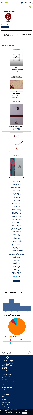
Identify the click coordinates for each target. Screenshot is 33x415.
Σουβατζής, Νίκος (16, 264)
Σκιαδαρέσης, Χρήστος (16, 262)
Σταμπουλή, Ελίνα (16, 266)
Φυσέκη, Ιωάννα (16, 273)
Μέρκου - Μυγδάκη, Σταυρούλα (16, 240)
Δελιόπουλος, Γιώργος (16, 203)
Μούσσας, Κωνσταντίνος (16, 243)
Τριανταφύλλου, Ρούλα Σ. (16, 100)
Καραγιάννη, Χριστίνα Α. (16, 223)
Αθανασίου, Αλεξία (17, 184)
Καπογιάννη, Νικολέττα (16, 222)
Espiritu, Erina (16, 180)
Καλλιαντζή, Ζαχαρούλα (16, 218)
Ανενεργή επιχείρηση (5, 28)
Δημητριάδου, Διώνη (16, 206)
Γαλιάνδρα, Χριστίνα (16, 95)
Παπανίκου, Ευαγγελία (16, 251)
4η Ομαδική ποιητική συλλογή (16, 151)
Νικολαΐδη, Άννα (16, 247)
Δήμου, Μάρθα (17, 207)
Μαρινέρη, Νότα (16, 237)
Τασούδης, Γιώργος (16, 269)
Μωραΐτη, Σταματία (16, 245)
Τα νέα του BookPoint (6, 402)
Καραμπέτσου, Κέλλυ (16, 225)
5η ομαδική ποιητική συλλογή (16, 126)
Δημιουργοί (4, 389)
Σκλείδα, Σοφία (16, 263)
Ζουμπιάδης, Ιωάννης (16, 212)
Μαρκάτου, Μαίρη (16, 238)
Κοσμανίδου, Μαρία (16, 228)
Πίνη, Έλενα (16, 259)
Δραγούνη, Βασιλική (16, 210)
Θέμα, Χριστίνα (16, 215)
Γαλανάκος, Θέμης (16, 191)
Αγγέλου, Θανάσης (16, 181)
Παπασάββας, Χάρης (16, 253)
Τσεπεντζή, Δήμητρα (16, 272)
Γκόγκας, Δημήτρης (16, 97)
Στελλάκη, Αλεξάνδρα (16, 267)
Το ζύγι (16, 67)
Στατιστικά (4, 396)
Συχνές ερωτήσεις (6, 376)
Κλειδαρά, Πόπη (16, 226)
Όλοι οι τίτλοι (5, 26)
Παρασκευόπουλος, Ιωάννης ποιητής (16, 254)
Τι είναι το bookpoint (6, 374)
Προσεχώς (4, 406)
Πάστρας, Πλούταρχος (16, 256)
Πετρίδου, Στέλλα (16, 257)
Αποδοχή (24, 412)
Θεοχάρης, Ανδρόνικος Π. (16, 216)
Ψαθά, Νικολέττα (16, 275)
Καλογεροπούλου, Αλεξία (16, 219)
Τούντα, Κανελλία (16, 270)
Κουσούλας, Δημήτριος (16, 232)
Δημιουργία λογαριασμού (7, 387)
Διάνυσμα (15, 71)
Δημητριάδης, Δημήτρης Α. (16, 205)
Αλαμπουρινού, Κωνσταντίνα (16, 69)
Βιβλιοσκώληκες (5, 394)
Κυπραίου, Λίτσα (16, 234)
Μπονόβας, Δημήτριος (16, 244)
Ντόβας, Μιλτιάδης (16, 248)
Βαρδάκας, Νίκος (16, 188)
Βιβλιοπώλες (4, 392)
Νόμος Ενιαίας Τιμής (6, 407)
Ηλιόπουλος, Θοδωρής (16, 213)
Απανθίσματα (16, 93)
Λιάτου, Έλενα (16, 235)
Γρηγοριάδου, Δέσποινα (16, 202)
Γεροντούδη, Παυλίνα (16, 194)
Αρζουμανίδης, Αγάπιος (16, 187)
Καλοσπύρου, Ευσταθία (16, 221)
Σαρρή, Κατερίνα (16, 260)
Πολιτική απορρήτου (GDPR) (8, 381)
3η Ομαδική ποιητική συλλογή (16, 177)
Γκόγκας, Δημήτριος (16, 200)
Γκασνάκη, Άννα (16, 199)
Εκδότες (3, 391)
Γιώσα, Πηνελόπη (16, 197)
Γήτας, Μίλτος (16, 196)
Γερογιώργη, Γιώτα (16, 193)
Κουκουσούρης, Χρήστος (16, 229)
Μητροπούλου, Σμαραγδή (16, 241)
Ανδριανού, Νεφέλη (16, 185)
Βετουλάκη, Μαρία (16, 190)
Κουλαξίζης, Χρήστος (16, 231)
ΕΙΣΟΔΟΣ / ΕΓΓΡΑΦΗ (28, 2)
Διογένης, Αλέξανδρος (16, 209)
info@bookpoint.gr (8, 365)
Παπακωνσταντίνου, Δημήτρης (16, 250)
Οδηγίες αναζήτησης (6, 377)
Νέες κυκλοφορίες (6, 404)
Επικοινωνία (4, 379)
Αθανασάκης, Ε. (16, 183)
